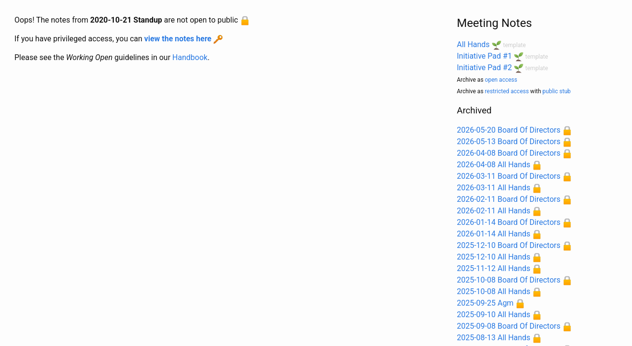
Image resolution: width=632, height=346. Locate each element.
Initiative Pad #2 (484, 67)
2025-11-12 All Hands (493, 268)
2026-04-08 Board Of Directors (508, 153)
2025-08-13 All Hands (493, 337)
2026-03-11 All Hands (493, 187)
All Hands (473, 44)
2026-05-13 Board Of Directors (508, 141)
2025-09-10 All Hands (493, 314)
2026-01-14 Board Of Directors (508, 222)
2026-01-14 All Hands (493, 233)
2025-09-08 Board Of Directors (508, 326)
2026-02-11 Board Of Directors (508, 199)
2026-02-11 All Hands (493, 210)
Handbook (189, 57)
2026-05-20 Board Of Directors (508, 130)
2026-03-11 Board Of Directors (508, 176)
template (514, 45)
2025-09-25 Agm (485, 303)
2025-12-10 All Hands (493, 256)
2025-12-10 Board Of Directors (508, 245)
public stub (557, 91)
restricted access (507, 91)
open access (501, 79)
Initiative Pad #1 (484, 56)
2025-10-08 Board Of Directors (508, 279)
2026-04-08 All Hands (493, 164)
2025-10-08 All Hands (493, 291)
